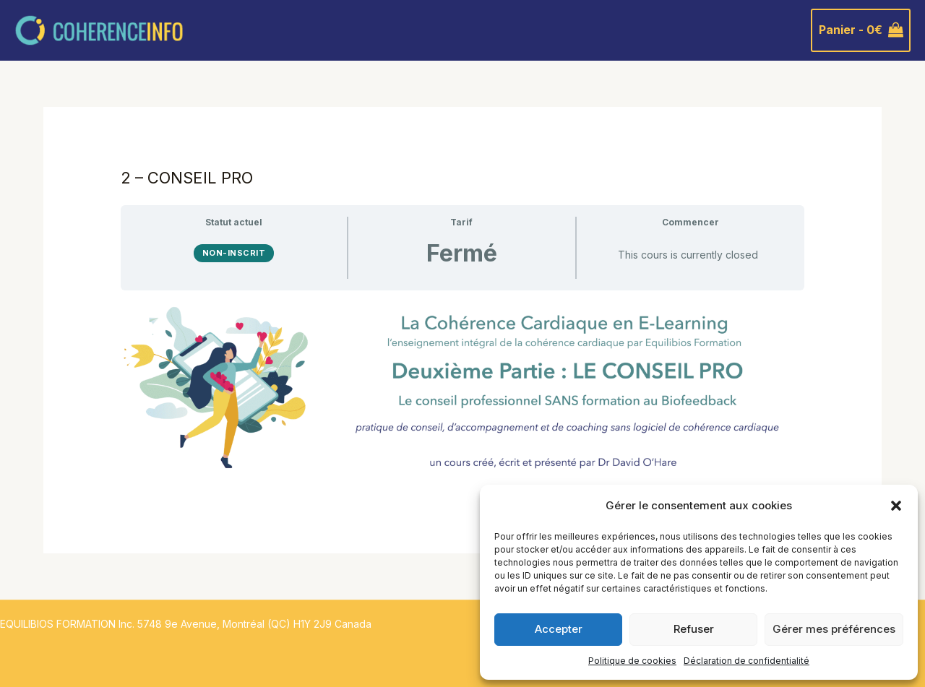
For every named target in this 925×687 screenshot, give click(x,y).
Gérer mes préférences (834, 629)
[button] (896, 505)
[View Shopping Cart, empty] (861, 30)
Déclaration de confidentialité (746, 660)
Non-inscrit (234, 253)
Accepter (558, 629)
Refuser (694, 629)
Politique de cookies (632, 660)
